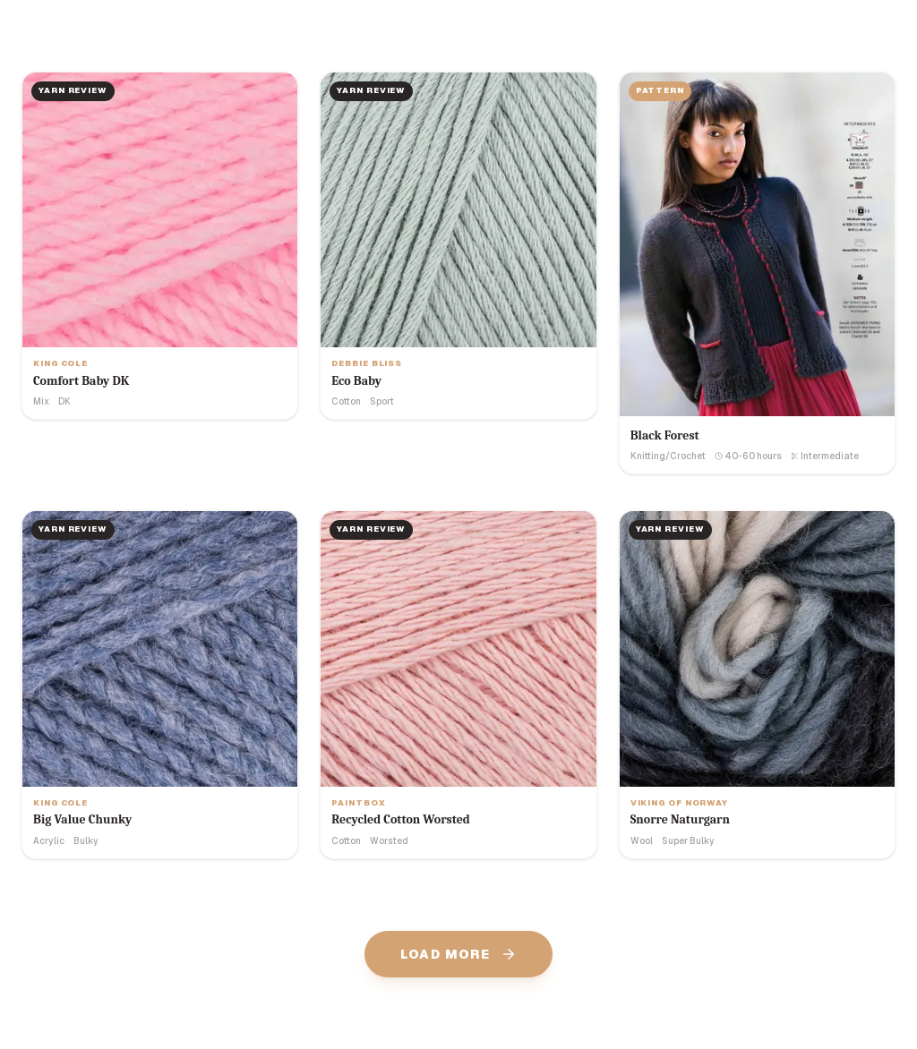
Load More (459, 954)
